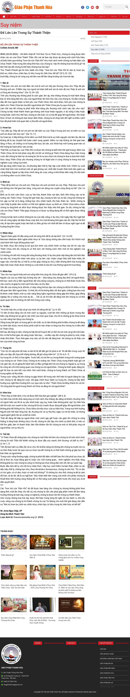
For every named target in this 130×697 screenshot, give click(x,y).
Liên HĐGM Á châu (107, 654)
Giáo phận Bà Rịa (106, 663)
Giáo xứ (58, 16)
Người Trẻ (102, 16)
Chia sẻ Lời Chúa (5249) (100, 54)
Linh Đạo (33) (96, 41)
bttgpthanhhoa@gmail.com (13, 685)
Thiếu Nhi (114, 16)
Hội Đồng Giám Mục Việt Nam (111, 659)
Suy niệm (11, 25)
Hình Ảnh (48, 16)
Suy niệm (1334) (97, 49)
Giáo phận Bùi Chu (107, 673)
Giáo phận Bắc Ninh (107, 668)
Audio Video (36, 16)
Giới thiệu (13, 16)
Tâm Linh (91, 16)
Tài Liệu (124, 16)
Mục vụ (68, 16)
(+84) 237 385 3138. (10, 681)
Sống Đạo (79, 16)
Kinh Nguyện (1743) (99, 37)
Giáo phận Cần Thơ (107, 678)
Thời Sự (24, 16)
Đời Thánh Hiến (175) (99, 45)
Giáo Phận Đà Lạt (106, 683)
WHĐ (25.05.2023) (9, 54)
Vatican (103, 649)
